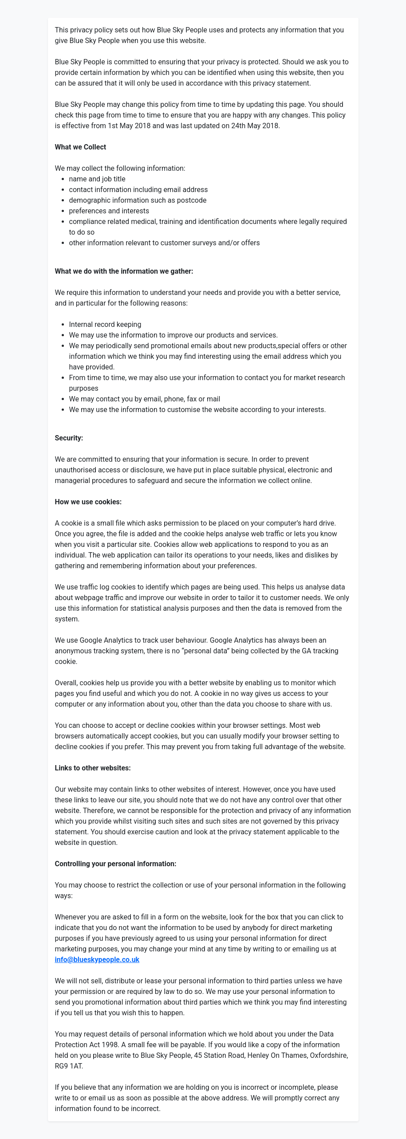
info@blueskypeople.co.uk (97, 959)
